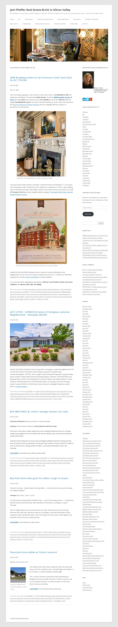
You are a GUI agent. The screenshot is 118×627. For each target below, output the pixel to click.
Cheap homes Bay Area (44, 534)
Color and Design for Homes (91, 473)
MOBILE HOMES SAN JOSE (90, 512)
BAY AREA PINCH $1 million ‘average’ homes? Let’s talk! (39, 411)
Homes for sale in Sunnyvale (41, 463)
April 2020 (85, 331)
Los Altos (85, 129)
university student (88, 275)
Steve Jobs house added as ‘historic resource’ (33, 552)
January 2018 (86, 358)
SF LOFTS (85, 551)
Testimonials (29, 19)
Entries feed (86, 585)
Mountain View (87, 153)
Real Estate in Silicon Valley (25, 465)
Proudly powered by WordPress (19, 618)
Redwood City (86, 163)
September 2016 (87, 363)
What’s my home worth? (45, 19)
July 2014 (85, 407)
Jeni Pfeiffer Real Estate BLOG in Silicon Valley (40, 10)
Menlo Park (86, 141)
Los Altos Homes (29, 601)
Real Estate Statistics (88, 531)
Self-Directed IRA (87, 546)
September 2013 (87, 426)
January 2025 (86, 316)
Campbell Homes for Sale (90, 470)
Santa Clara (86, 173)
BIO (19, 19)
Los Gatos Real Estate (43, 537)
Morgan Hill (85, 149)
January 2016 (86, 372)
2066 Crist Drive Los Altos (48, 596)
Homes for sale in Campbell (22, 463)
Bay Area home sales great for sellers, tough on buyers (39, 478)
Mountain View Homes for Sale (60, 537)
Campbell (85, 117)
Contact (85, 24)
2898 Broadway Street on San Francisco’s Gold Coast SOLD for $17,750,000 (41, 79)
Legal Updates (86, 504)
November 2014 (87, 397)
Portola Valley (86, 158)
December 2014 (87, 394)
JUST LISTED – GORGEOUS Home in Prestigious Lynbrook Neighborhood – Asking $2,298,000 (40, 313)
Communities (26, 24)
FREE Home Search (63, 19)
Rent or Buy (86, 534)
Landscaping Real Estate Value (91, 499)
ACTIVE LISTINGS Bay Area (48, 391)
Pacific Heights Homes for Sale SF (25, 299)
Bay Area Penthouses (89, 465)
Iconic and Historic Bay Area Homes (93, 492)
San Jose (85, 168)
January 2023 (86, 326)
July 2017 (85, 360)
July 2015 (85, 380)
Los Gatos (85, 134)
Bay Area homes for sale (34, 294)
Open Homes (74, 24)
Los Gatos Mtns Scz (88, 139)
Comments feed (87, 587)
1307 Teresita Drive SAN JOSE (91, 446)
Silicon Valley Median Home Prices (93, 556)
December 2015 (87, 375)
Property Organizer (91, 19)
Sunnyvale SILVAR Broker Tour (91, 565)
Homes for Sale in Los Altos (18, 598)
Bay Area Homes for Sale (33, 289)
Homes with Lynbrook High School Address (44, 396)
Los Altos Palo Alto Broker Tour (91, 507)
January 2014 (86, 416)
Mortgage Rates (87, 514)
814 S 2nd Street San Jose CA (91, 458)
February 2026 (86, 306)
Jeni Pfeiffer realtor (56, 463)
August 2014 (86, 404)
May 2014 (85, 411)
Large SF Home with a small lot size (35, 297)
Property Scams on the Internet (92, 529)
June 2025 (85, 314)
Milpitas (84, 144)
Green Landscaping (88, 485)
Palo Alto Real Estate (88, 526)
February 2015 (86, 389)
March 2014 (86, 414)
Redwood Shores (87, 166)
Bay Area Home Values (32, 458)
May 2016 (85, 365)
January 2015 (86, 392)
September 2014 (87, 402)
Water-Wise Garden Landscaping (92, 568)
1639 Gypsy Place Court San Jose (92, 451)
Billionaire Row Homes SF (51, 294)
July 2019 (85, 341)
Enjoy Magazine (87, 477)
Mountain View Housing (89, 519)
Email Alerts (14, 24)
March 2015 (86, 387)
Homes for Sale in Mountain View (92, 490)
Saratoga (85, 175)
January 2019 (86, 348)
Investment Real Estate (89, 495)
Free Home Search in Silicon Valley (93, 480)
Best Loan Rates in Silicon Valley (46, 460)
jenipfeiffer (85, 282)
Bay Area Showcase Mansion (51, 289)
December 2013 (87, 419)
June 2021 (85, 328)
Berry (84, 270)
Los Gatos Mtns (87, 136)
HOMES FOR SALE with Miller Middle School (47, 394)
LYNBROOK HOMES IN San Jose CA (25, 399)
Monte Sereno (86, 146)
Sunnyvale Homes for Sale (90, 561)
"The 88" (85, 438)
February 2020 (86, 333)
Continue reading (21, 386)
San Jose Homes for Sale (44, 399)
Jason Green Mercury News (35, 598)
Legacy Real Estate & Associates (92, 502)
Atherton (85, 112)
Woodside (85, 185)
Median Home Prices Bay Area (91, 509)
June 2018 (85, 353)
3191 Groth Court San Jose (90, 453)
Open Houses (86, 524)
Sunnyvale (85, 178)
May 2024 (85, 319)
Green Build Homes (88, 482)
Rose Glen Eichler (87, 536)
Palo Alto (85, 156)
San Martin (85, 171)
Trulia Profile (86, 183)
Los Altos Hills (86, 131)
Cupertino (85, 119)
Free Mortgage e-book (42, 24)
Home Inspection (87, 487)
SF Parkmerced (87, 553)
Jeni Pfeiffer (24, 292)
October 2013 (86, 424)
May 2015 (85, 382)
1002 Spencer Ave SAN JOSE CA (91, 441)
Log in (84, 583)
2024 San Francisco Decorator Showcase (48, 292)
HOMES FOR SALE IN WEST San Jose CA (22, 394)
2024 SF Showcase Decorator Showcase (26, 105)
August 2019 (86, 338)
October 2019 (86, 336)
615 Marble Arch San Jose (90, 455)
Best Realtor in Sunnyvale (28, 534)
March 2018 (86, 355)
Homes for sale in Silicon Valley (61, 534)
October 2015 (86, 377)
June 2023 (85, 323)
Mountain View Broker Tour (90, 517)
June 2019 (85, 343)
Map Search (77, 19)
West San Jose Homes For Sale (91, 570)
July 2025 (85, 311)
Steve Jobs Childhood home (43, 601)
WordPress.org (87, 590)
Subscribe (88, 214)
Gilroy (84, 127)
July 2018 (85, 350)
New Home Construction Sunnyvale (93, 521)
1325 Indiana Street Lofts (90, 448)
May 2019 (85, 345)
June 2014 (85, 409)
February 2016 (86, 370)
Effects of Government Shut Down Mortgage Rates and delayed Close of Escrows (94, 277)
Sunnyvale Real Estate (89, 563)
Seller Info (85, 548)
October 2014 (86, 399)
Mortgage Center (59, 24)
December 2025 (87, 309)
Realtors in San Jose (16, 539)
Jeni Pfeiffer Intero (58, 598)
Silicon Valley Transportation (91, 558)
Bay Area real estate (29, 460)
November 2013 (87, 421)
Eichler (84, 475)
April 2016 (85, 367)
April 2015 (85, 385)
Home (12, 19)
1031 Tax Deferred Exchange (91, 443)
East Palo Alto (86, 122)
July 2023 (85, 321)
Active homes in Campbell (56, 532)
